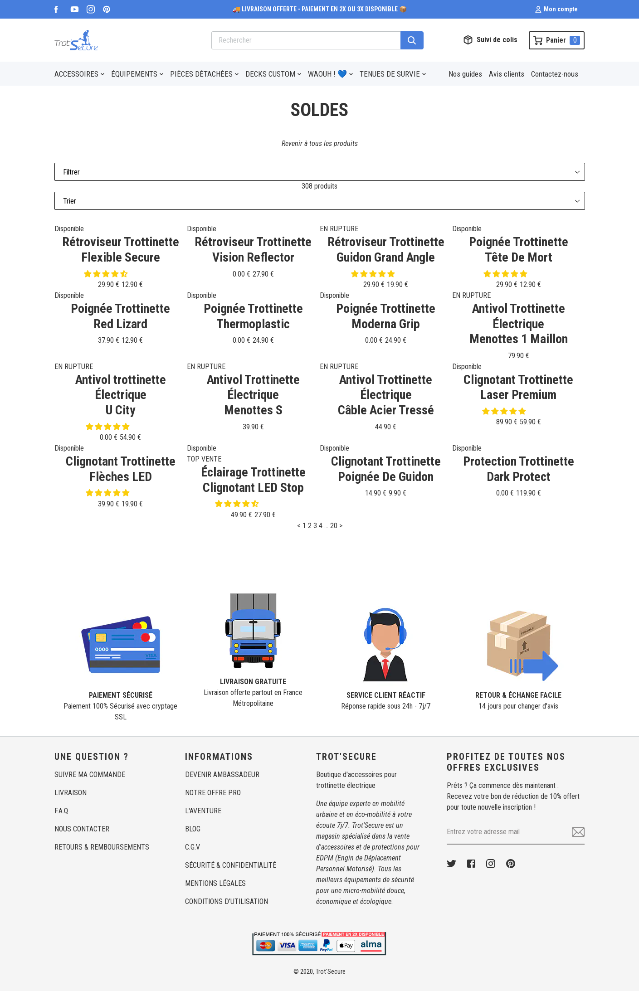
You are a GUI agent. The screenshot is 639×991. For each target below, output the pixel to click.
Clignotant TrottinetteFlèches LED (121, 469)
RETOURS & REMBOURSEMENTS (101, 847)
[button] (106, 274)
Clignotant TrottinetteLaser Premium (518, 387)
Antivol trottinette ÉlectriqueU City (120, 395)
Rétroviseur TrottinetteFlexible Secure (120, 249)
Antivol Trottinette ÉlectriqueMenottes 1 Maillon (518, 323)
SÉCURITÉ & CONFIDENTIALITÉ (230, 865)
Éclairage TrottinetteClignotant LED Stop (253, 480)
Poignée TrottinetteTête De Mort (518, 249)
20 (333, 525)
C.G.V (192, 847)
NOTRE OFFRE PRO (213, 792)
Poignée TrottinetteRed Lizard (120, 316)
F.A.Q (61, 810)
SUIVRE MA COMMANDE (89, 774)
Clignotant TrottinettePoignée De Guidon (386, 469)
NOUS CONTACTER (81, 829)
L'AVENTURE (203, 810)
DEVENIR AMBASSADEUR (222, 774)
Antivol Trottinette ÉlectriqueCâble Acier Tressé (386, 395)
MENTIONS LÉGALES (215, 883)
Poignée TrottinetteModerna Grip (385, 316)
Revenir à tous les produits (320, 143)
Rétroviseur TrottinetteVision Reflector (253, 249)
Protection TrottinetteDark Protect (518, 469)
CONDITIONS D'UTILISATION (226, 901)
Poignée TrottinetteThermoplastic (253, 316)
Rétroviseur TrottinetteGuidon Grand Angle (385, 249)
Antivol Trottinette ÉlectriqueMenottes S (253, 395)
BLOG (192, 829)
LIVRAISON (70, 792)
